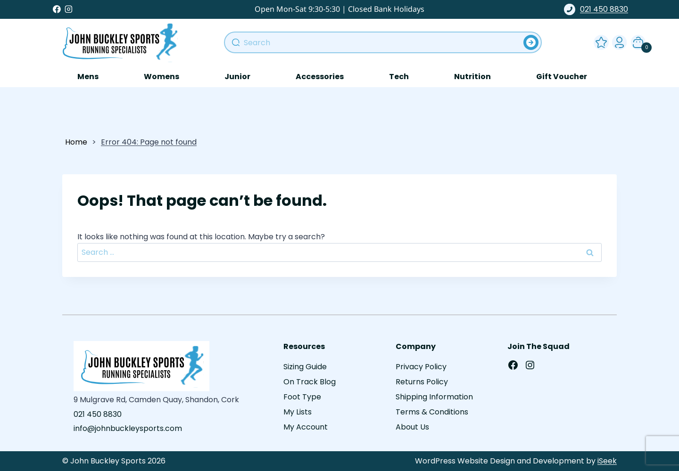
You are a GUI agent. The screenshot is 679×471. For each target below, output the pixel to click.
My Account (617, 40)
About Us (412, 427)
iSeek (607, 460)
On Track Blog (309, 381)
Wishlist (599, 40)
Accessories (320, 76)
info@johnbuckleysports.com (128, 428)
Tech (399, 76)
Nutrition (472, 76)
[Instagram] (69, 9)
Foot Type (302, 396)
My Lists (297, 411)
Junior (237, 76)
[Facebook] (57, 9)
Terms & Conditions (432, 411)
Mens (88, 76)
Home (76, 142)
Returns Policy (422, 381)
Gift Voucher (561, 76)
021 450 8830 (596, 9)
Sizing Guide (305, 366)
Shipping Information (434, 396)
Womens (161, 76)
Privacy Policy (421, 366)
